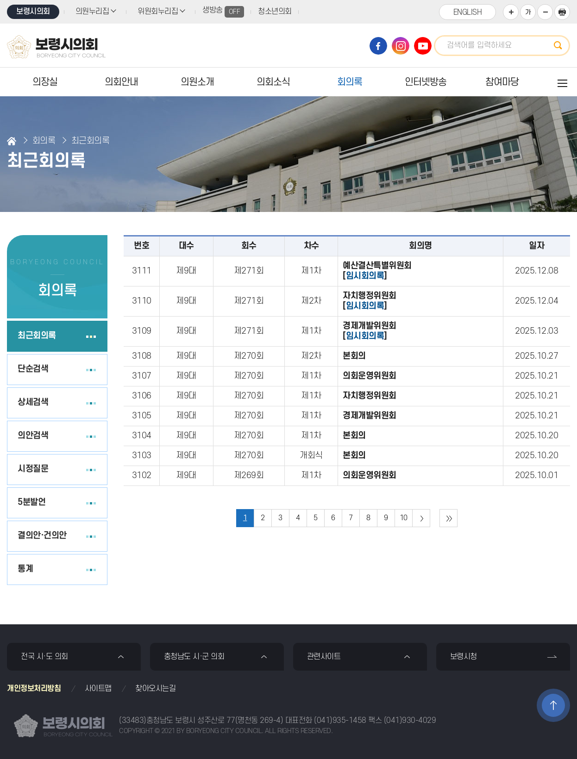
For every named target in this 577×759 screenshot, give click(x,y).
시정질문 (33, 469)
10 (404, 518)
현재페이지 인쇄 (562, 12)
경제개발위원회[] (369, 331)
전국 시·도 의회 (44, 657)
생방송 (223, 12)
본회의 (354, 356)
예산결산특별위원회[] (377, 271)
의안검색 (33, 436)
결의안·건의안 (42, 536)
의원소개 (197, 82)
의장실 (44, 82)
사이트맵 (98, 688)
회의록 (349, 82)
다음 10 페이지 (421, 518)
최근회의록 (37, 336)
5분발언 (31, 502)
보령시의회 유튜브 (423, 46)
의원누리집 (92, 11)
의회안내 (121, 82)
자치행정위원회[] (369, 301)
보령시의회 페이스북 (378, 46)
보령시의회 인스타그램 (400, 46)
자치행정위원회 (369, 396)
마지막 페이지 (448, 518)
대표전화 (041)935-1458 (325, 720)
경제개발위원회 (369, 416)
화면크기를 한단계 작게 (545, 12)
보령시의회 (33, 11)
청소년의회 (275, 11)
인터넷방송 (425, 82)
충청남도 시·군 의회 (194, 657)
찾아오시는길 (155, 688)
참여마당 (502, 82)
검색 (561, 46)
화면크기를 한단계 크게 (511, 12)
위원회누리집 (158, 11)
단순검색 (33, 369)
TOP (553, 705)
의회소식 (273, 82)
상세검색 (33, 402)
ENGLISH (467, 12)
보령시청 (463, 657)
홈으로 (11, 141)
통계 (25, 569)
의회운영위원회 (369, 376)
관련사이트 (324, 657)
